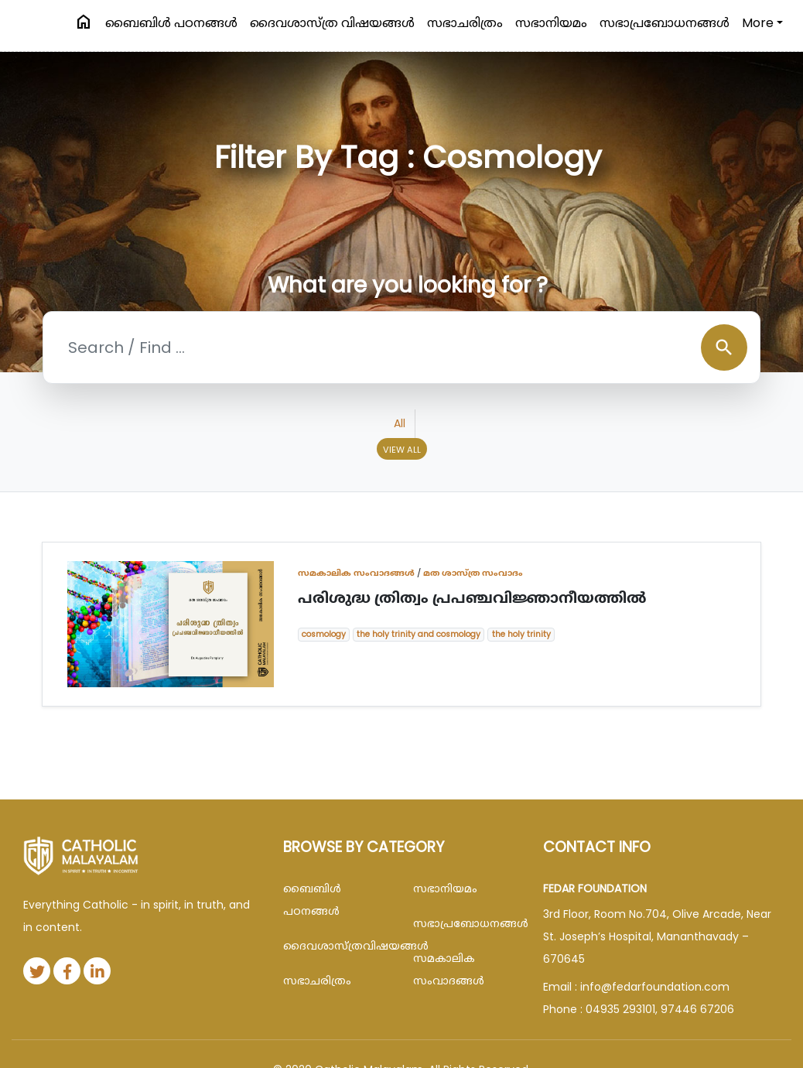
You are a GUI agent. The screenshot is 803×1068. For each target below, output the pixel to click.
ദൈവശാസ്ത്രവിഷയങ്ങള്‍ (336, 945)
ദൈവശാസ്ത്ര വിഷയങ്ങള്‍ (332, 23)
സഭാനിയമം (551, 23)
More (758, 23)
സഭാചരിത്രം (465, 23)
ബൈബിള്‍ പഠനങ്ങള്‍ (171, 23)
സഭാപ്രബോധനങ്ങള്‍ (665, 23)
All (399, 423)
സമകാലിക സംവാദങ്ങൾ (356, 573)
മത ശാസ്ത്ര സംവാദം (473, 573)
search (724, 347)
